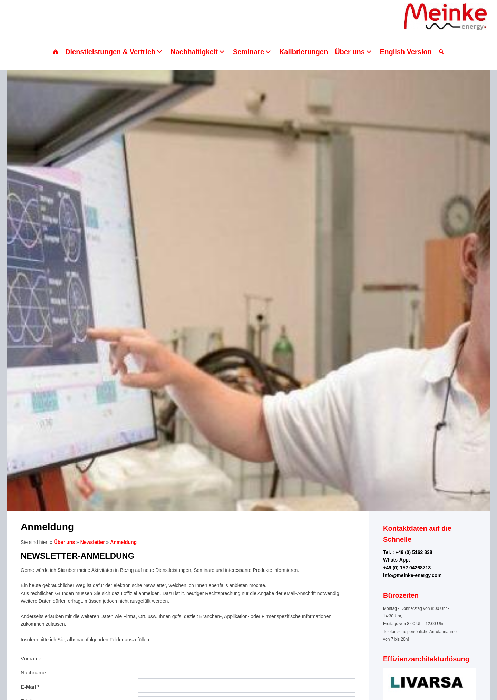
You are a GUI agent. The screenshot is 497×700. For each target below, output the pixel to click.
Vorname (31, 658)
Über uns (64, 542)
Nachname (33, 672)
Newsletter (92, 542)
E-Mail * (30, 687)
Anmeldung (123, 542)
